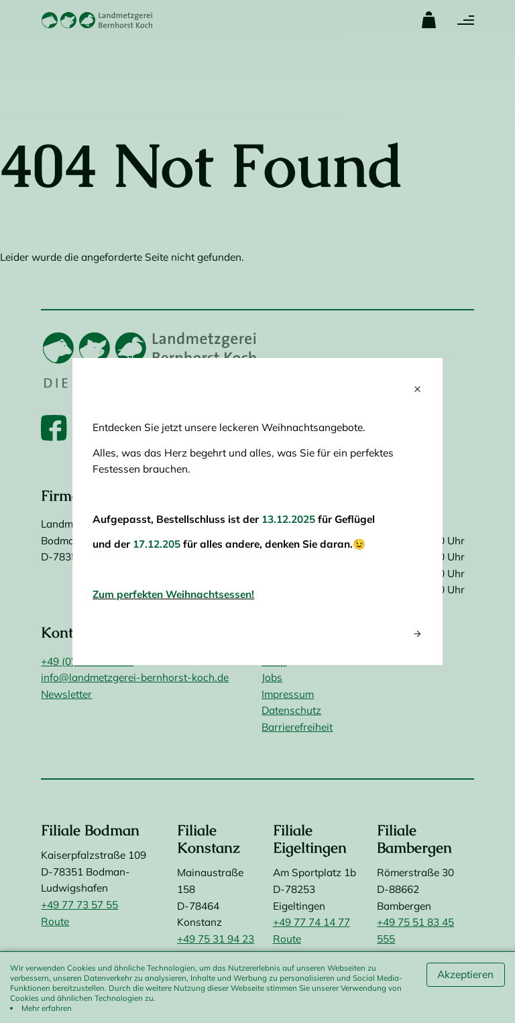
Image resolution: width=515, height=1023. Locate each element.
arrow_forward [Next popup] (417, 634)
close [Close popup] (417, 389)
